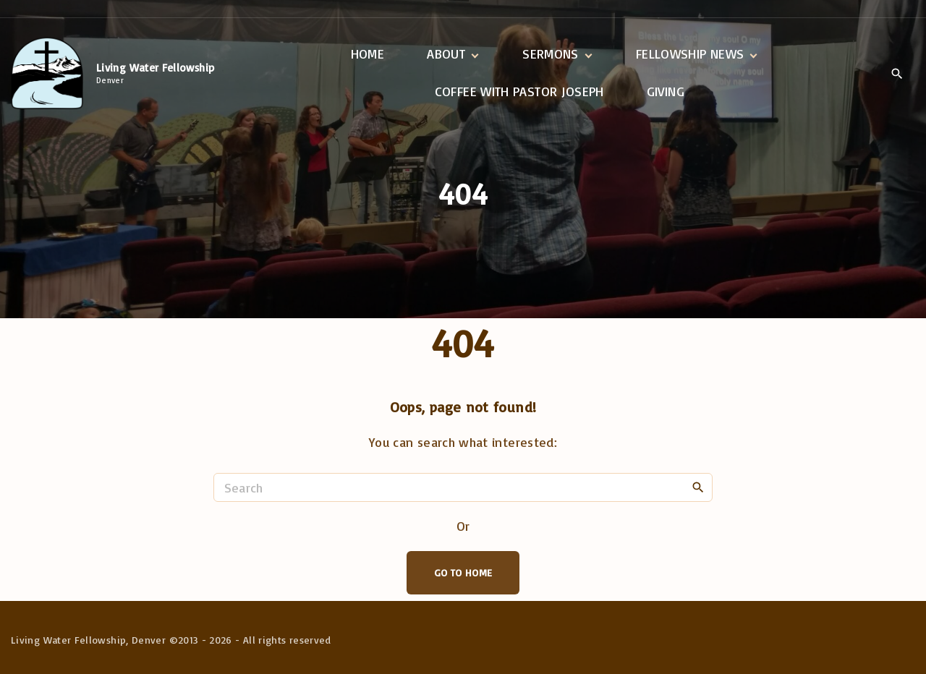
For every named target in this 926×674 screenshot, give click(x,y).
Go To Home (463, 572)
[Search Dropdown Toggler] (896, 74)
